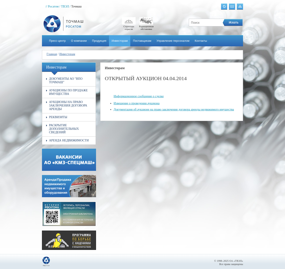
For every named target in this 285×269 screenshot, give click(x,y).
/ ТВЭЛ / (65, 6)
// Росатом (52, 6)
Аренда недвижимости (69, 140)
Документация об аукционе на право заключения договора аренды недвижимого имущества (174, 109)
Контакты (201, 40)
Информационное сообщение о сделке (139, 96)
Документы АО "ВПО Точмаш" (65, 80)
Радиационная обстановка (146, 26)
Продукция (99, 40)
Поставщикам (142, 40)
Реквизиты (58, 117)
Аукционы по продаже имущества (68, 92)
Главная (52, 54)
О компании (79, 40)
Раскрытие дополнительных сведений (64, 129)
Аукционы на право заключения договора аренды (68, 105)
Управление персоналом (172, 40)
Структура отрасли (129, 26)
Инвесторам (120, 40)
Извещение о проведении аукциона (137, 103)
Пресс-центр (57, 40)
